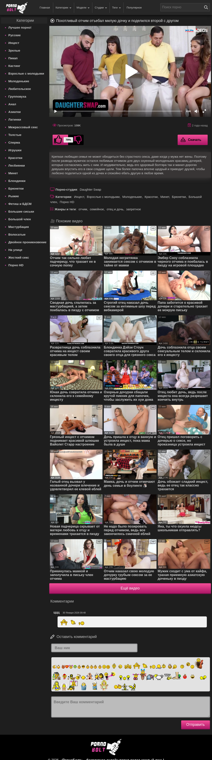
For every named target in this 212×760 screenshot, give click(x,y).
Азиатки (14, 112)
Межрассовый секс (23, 127)
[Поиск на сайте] (207, 7)
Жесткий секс (18, 257)
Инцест (13, 43)
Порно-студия (66, 189)
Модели (83, 8)
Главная (45, 7)
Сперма (14, 142)
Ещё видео (130, 588)
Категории (63, 8)
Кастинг (14, 66)
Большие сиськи (21, 211)
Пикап (13, 58)
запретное (133, 209)
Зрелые (14, 50)
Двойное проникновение (27, 242)
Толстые (14, 135)
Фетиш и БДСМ (19, 204)
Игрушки (15, 150)
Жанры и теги (65, 209)
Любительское (19, 89)
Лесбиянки (16, 165)
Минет (13, 173)
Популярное (134, 7)
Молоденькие (18, 81)
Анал (12, 104)
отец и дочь (115, 209)
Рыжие (13, 196)
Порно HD (15, 265)
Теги (116, 8)
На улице (15, 250)
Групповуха (17, 96)
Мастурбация (18, 227)
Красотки (15, 158)
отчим (82, 209)
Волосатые (16, 234)
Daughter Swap (90, 189)
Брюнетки (16, 188)
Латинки (14, 119)
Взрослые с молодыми (26, 73)
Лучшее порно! (19, 27)
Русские (14, 35)
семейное (97, 209)
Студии (101, 8)
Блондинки (16, 181)
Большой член (19, 219)
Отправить (195, 724)
